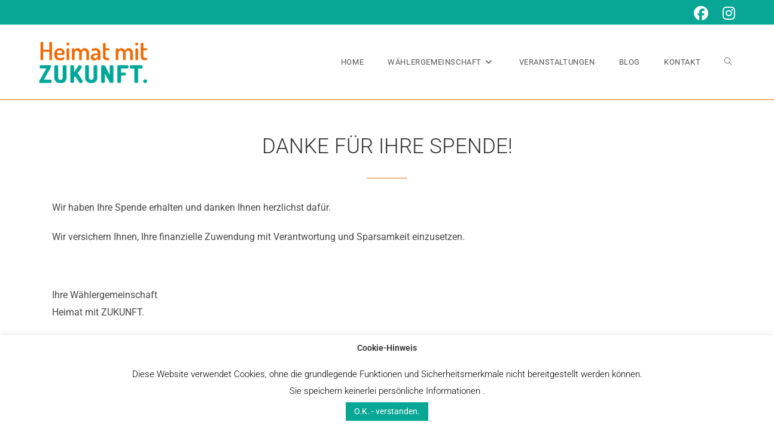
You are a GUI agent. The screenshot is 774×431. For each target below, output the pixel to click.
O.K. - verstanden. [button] (387, 411)
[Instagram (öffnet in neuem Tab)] (725, 13)
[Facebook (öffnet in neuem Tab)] (701, 13)
